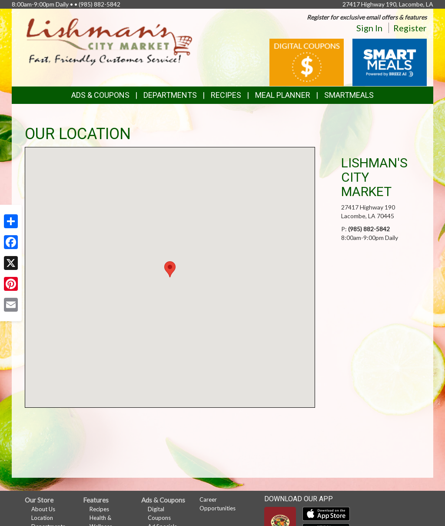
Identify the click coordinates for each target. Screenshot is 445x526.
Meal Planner (282, 95)
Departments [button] (170, 95)
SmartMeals (349, 95)
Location (42, 517)
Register (410, 28)
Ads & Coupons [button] (100, 95)
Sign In (369, 28)
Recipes (226, 95)
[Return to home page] (109, 41)
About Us (43, 509)
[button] (170, 269)
